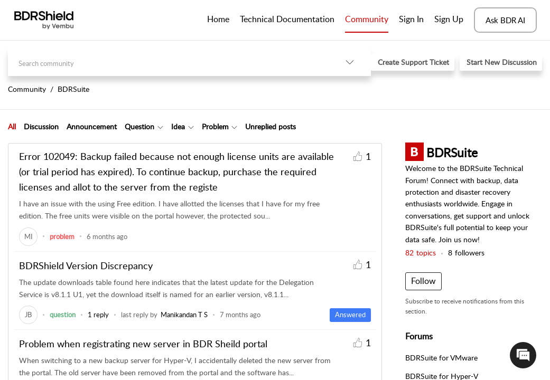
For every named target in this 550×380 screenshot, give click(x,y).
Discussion (41, 126)
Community (366, 19)
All (12, 126)
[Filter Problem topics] (234, 126)
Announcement (92, 126)
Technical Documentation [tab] (287, 19)
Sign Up (448, 19)
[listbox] (350, 62)
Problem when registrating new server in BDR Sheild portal (143, 343)
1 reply (98, 314)
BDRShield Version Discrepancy (86, 265)
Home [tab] (218, 19)
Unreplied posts (270, 126)
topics (420, 253)
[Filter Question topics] (160, 126)
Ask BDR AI (505, 20)
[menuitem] (411, 20)
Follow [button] (423, 281)
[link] (28, 236)
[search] (168, 62)
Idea (178, 126)
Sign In (411, 19)
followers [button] (466, 253)
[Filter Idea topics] (191, 126)
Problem (215, 126)
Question (139, 126)
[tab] (12, 126)
